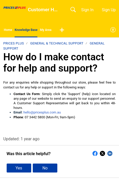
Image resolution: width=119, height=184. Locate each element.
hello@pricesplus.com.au (42, 112)
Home (8, 30)
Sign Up (109, 9)
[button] (62, 30)
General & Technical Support (56, 43)
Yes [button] (19, 168)
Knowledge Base (26, 30)
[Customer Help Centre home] (14, 7)
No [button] (45, 168)
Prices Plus (13, 43)
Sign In (87, 9)
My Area (45, 30)
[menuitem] (113, 30)
